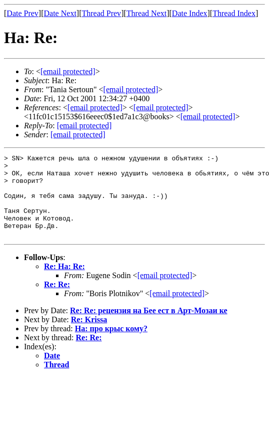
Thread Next (146, 13)
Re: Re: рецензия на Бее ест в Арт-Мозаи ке (149, 327)
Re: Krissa (89, 336)
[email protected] (95, 107)
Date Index (190, 13)
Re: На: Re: (64, 283)
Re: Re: (57, 301)
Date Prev (22, 13)
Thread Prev (101, 13)
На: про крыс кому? (111, 345)
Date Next (60, 13)
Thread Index (234, 13)
